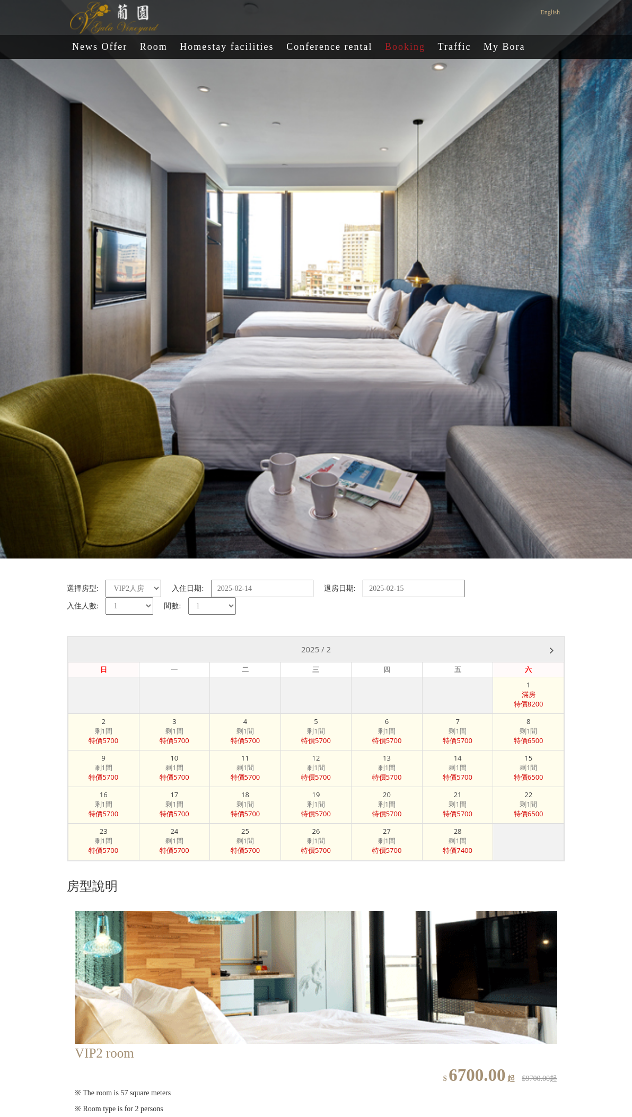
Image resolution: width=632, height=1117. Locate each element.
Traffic (454, 46)
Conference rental (329, 46)
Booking (405, 46)
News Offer (99, 46)
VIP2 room (104, 1053)
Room (154, 46)
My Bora (504, 46)
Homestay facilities (227, 46)
